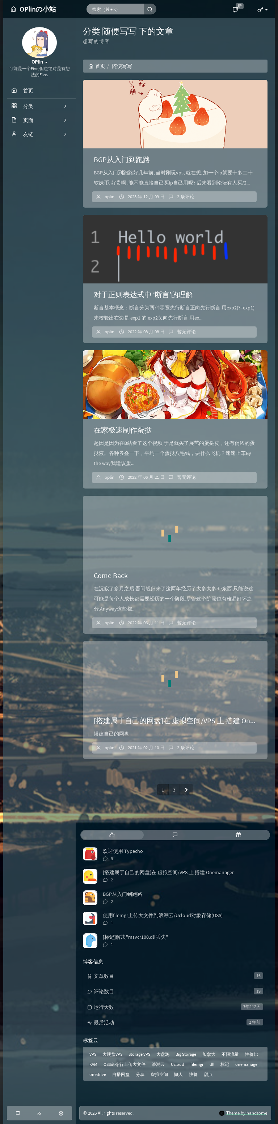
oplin (109, 197)
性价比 (251, 1054)
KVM (93, 1064)
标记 (224, 1064)
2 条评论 (185, 197)
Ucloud (177, 1064)
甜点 (208, 1074)
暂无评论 (186, 332)
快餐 (193, 1074)
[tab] (112, 835)
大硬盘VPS (112, 1054)
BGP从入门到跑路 (122, 159)
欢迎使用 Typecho (123, 851)
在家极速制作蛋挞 (123, 429)
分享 (140, 1074)
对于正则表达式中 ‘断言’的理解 (143, 294)
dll (212, 1064)
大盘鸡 (162, 1054)
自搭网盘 (121, 1074)
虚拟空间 (159, 1074)
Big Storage (186, 1054)
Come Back (111, 575)
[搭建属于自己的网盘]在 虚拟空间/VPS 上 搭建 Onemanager (168, 872)
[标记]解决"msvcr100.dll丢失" (135, 937)
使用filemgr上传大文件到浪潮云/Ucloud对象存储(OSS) (163, 915)
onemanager (247, 1064)
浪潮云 (158, 1064)
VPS (92, 1054)
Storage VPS (139, 1054)
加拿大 (208, 1054)
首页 (96, 66)
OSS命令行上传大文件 (125, 1064)
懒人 (178, 1074)
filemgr (196, 1064)
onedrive (97, 1074)
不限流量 (230, 1054)
